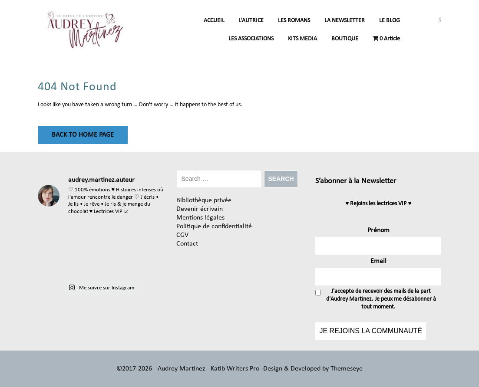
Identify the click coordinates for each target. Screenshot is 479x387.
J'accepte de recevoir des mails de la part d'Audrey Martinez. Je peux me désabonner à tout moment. (375, 299)
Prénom (378, 230)
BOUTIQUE (344, 39)
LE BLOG (389, 20)
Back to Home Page (83, 134)
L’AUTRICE (251, 20)
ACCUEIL (214, 20)
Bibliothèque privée (203, 200)
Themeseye (346, 368)
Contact (187, 243)
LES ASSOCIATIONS (251, 39)
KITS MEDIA (302, 39)
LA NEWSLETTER (344, 20)
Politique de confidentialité (214, 226)
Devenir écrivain (199, 209)
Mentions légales (200, 217)
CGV (182, 235)
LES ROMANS (294, 20)
